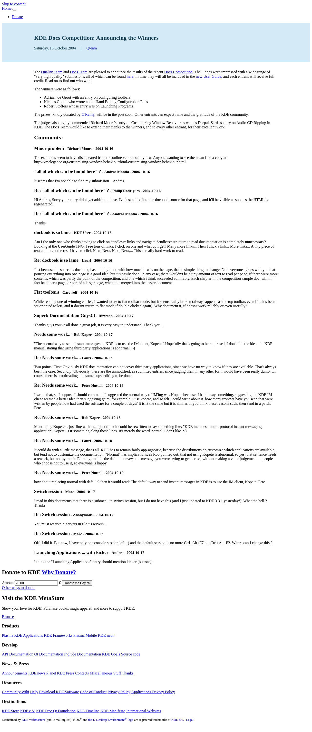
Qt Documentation (48, 654)
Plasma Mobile (85, 635)
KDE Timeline (88, 711)
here (130, 76)
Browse (8, 617)
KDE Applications (28, 635)
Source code (130, 654)
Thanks (127, 673)
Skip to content (14, 4)
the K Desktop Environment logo (110, 720)
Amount (8, 583)
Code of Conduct (93, 692)
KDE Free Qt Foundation (56, 711)
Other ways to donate (18, 588)
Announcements (14, 673)
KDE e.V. (27, 711)
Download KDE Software (59, 692)
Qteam (92, 48)
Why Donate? (59, 572)
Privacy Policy (118, 692)
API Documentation (17, 654)
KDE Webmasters (33, 720)
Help (34, 692)
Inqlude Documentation (82, 654)
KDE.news (36, 673)
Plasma (7, 635)
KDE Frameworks (58, 635)
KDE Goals (111, 654)
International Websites (143, 711)
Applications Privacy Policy (153, 692)
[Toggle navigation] (14, 9)
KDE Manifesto (112, 711)
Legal (189, 720)
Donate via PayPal (77, 583)
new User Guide (208, 76)
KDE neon (106, 635)
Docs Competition (178, 72)
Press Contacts (77, 673)
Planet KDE (55, 673)
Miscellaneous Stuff (105, 673)
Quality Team (51, 72)
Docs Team (79, 72)
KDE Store (10, 711)
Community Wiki (15, 692)
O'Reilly (88, 114)
